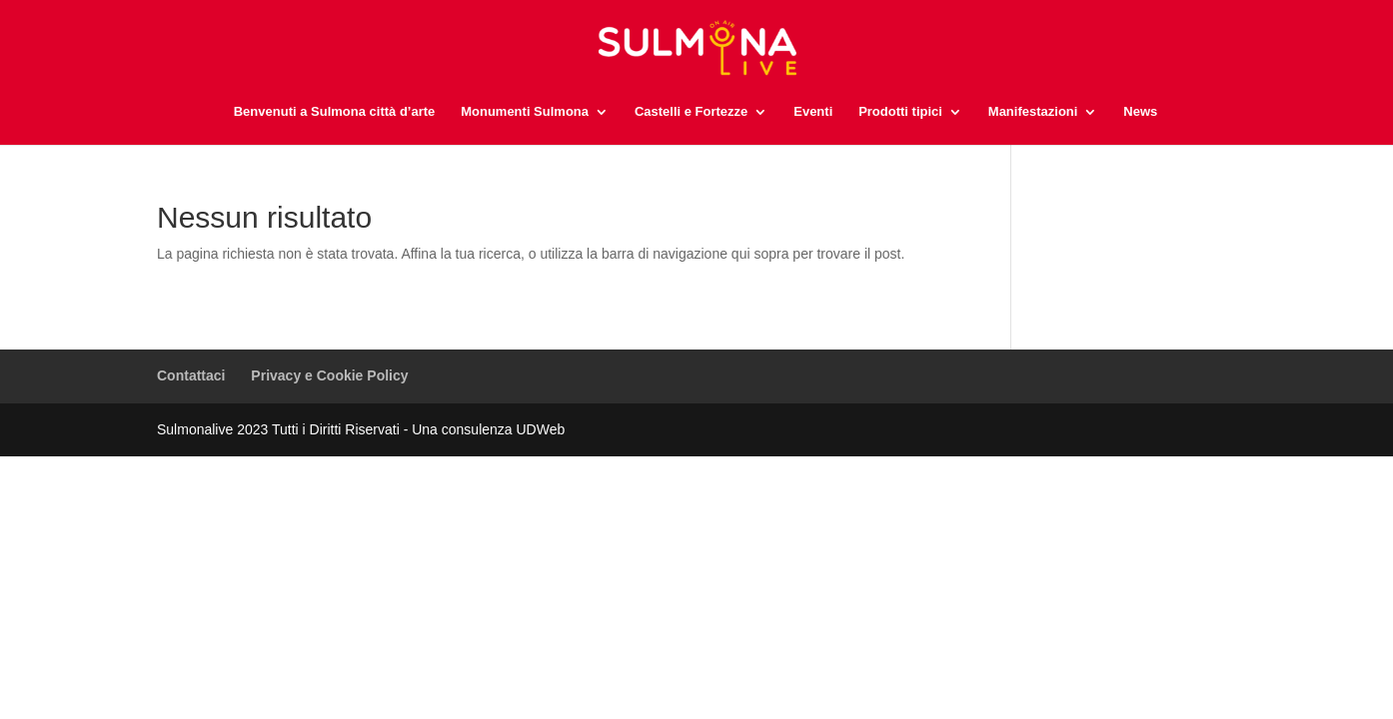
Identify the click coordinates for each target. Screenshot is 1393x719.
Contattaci (191, 375)
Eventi (812, 112)
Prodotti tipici (900, 112)
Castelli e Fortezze (691, 112)
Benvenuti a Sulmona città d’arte (335, 112)
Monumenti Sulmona (525, 112)
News (1140, 112)
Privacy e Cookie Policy (329, 375)
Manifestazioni (1033, 112)
